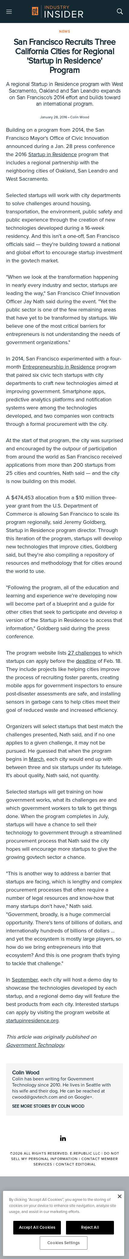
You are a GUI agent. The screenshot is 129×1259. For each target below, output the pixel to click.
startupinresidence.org (32, 1020)
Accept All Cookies (37, 1227)
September (25, 979)
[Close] (119, 1196)
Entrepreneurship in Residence (59, 366)
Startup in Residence (52, 154)
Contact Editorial (76, 1164)
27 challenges (84, 652)
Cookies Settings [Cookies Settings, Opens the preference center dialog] (63, 1243)
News (64, 31)
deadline (86, 661)
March (36, 759)
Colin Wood (25, 1072)
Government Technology (35, 1045)
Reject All (90, 1227)
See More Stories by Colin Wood (48, 1106)
